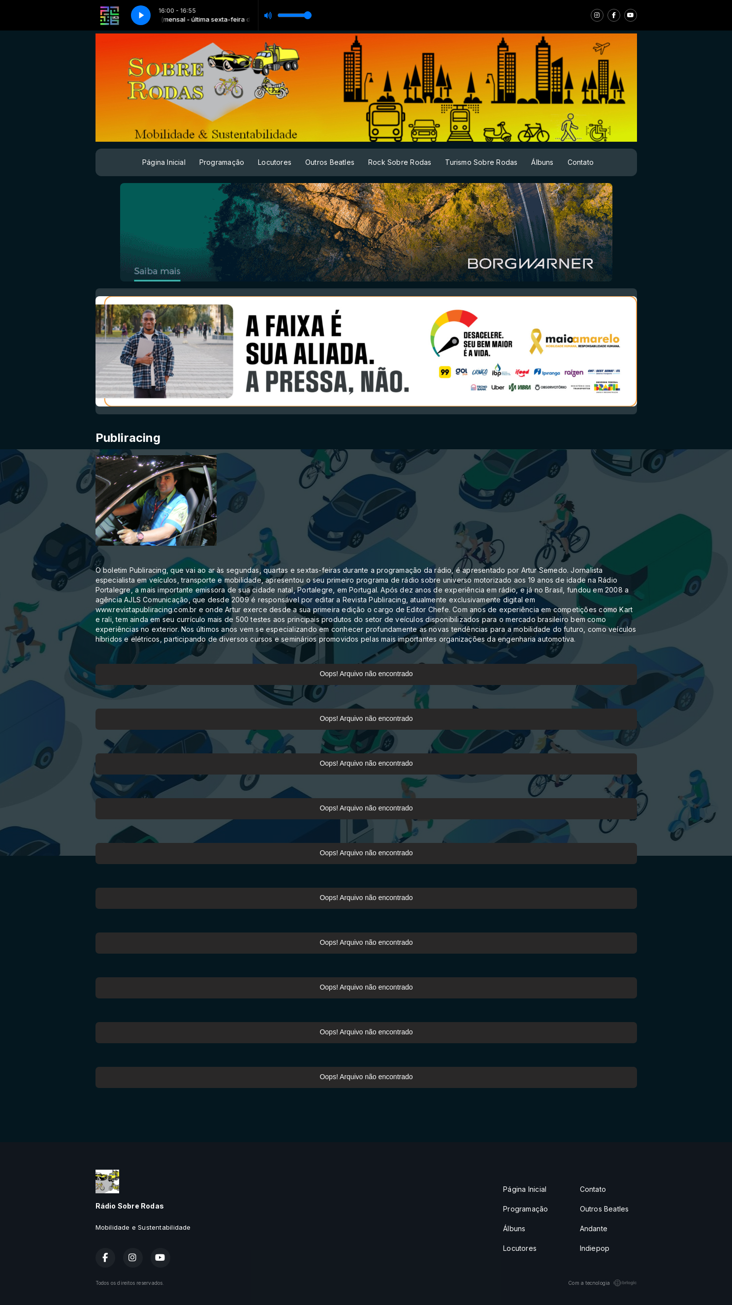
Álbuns (542, 162)
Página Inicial (164, 162)
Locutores (274, 162)
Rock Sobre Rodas (399, 162)
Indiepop (595, 1248)
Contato (581, 162)
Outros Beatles (329, 162)
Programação (221, 162)
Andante (593, 1228)
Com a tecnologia (602, 1282)
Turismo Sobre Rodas (481, 162)
